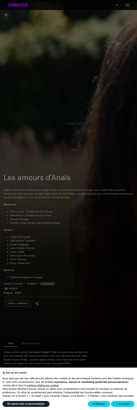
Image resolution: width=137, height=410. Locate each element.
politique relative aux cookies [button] (43, 385)
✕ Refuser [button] (99, 404)
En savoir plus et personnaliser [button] (26, 404)
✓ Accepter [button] (123, 404)
